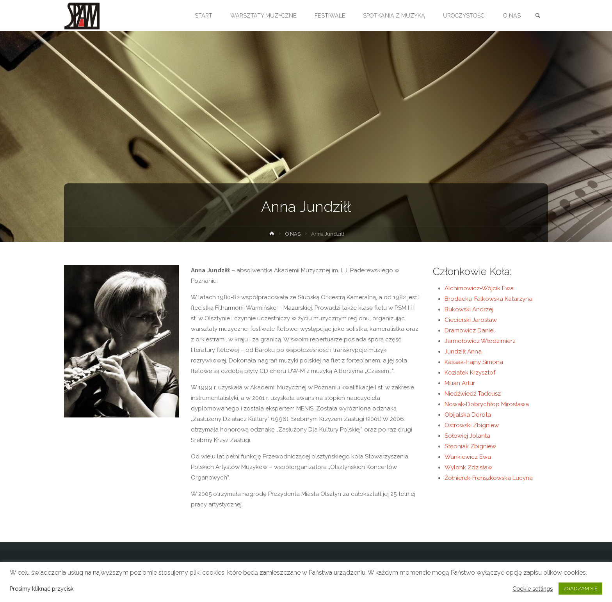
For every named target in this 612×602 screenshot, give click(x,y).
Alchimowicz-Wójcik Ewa (479, 288)
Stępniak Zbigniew (470, 446)
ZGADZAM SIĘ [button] (580, 588)
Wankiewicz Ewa (468, 456)
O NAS (293, 234)
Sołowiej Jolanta (467, 435)
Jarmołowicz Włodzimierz (480, 341)
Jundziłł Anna (463, 351)
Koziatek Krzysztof (470, 372)
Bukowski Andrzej (469, 309)
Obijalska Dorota (468, 414)
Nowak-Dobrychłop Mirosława (487, 404)
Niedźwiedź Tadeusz (473, 393)
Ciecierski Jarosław (471, 319)
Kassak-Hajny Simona (474, 362)
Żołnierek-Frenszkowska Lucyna (489, 477)
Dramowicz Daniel (470, 330)
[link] (536, 16)
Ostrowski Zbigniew (472, 425)
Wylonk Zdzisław (468, 467)
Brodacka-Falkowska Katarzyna (488, 298)
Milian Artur (460, 383)
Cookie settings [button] (532, 588)
